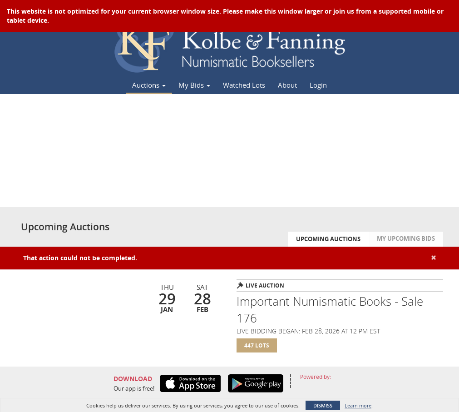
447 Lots (256, 345)
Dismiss (322, 405)
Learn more (358, 405)
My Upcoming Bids (406, 238)
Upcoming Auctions (328, 239)
